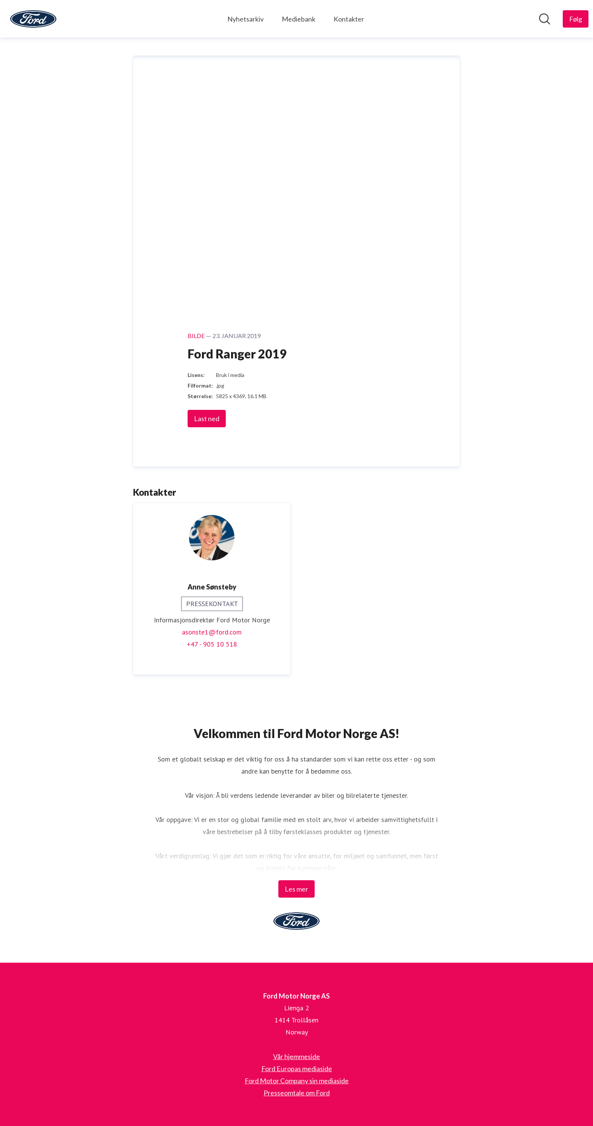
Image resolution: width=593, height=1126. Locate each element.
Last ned (206, 418)
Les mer (296, 889)
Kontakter (349, 19)
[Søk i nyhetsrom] (545, 19)
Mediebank (298, 19)
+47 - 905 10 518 (212, 644)
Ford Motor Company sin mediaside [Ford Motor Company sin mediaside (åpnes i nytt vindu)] (297, 1080)
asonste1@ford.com (212, 632)
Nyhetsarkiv (245, 19)
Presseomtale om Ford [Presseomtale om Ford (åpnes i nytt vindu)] (297, 1093)
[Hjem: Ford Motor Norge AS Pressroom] (33, 19)
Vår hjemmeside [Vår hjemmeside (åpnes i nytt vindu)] (296, 1056)
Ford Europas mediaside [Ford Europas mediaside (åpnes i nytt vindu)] (296, 1068)
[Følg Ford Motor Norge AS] (575, 19)
